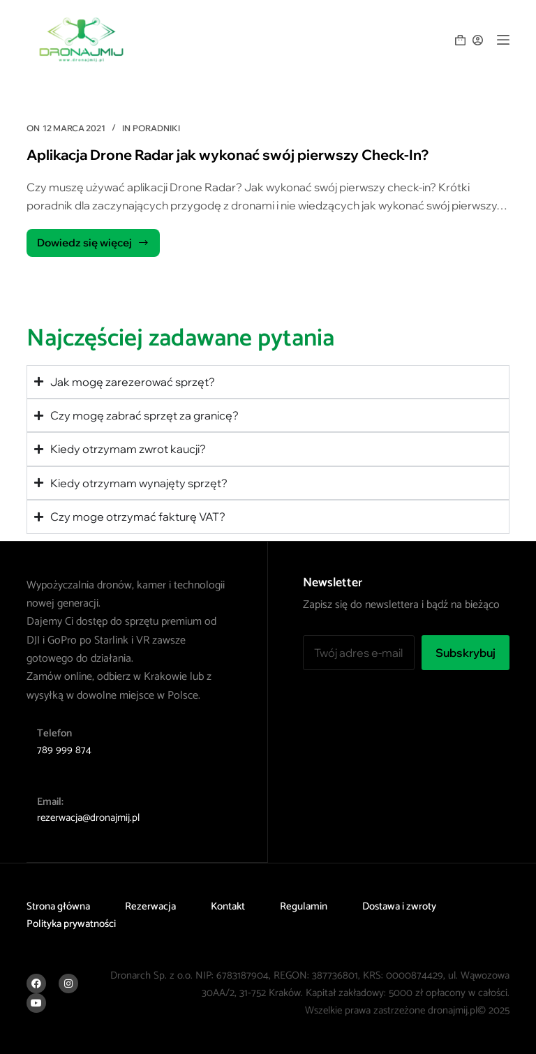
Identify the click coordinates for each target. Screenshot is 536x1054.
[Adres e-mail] (358, 652)
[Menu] (503, 40)
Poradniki (156, 128)
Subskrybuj (466, 653)
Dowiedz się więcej (93, 239)
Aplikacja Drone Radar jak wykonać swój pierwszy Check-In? (228, 154)
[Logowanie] (477, 40)
